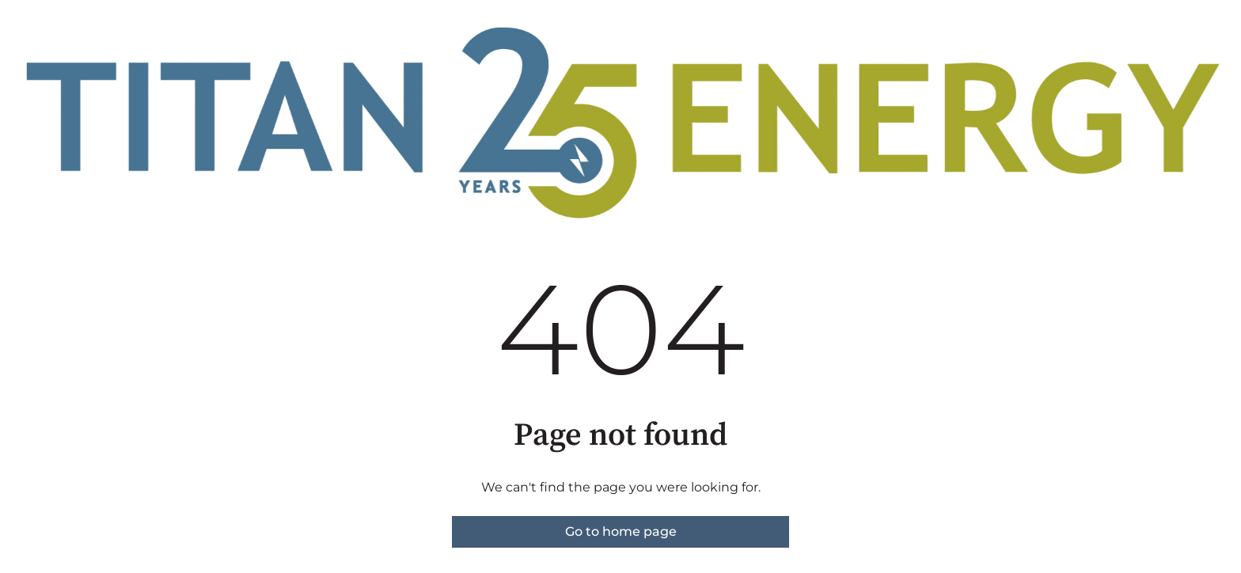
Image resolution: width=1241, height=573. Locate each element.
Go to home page (621, 531)
